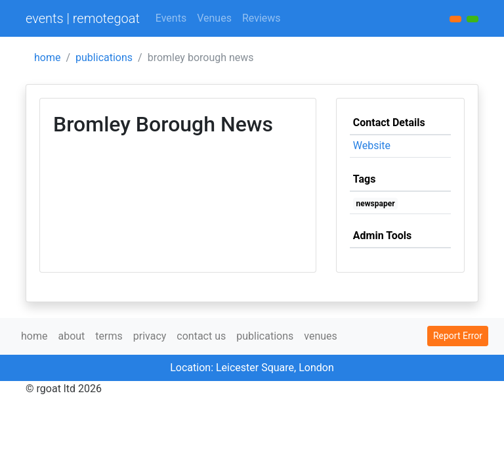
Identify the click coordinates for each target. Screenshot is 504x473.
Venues (214, 18)
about (71, 336)
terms (108, 336)
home (47, 57)
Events (171, 18)
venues (320, 336)
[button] (472, 19)
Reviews (261, 18)
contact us (201, 336)
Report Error (457, 335)
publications (104, 57)
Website (371, 145)
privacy (150, 336)
